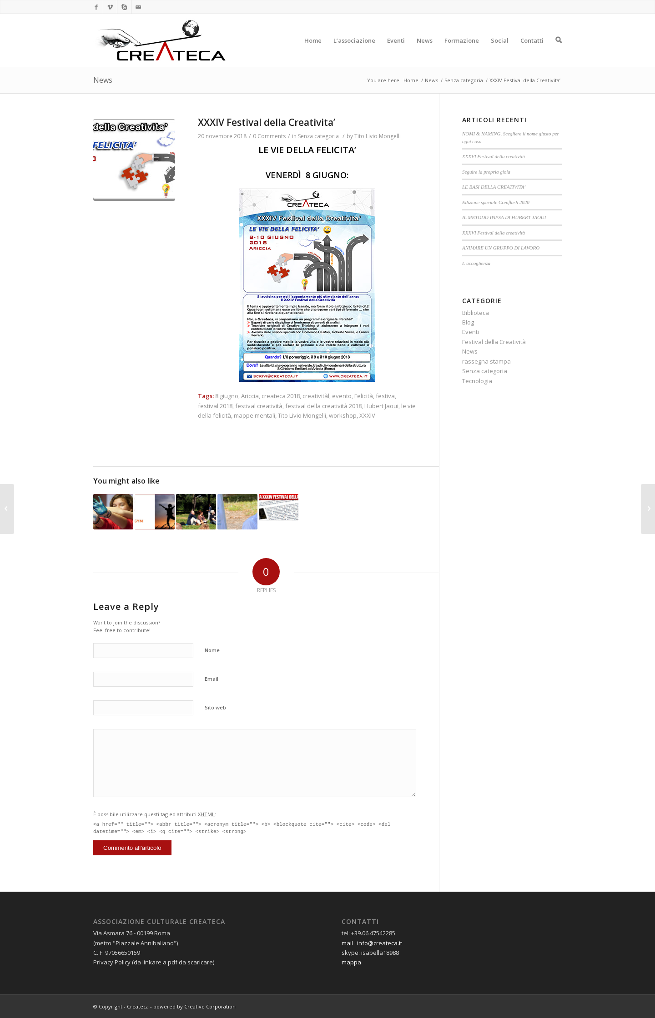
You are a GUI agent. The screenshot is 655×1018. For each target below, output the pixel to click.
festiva (385, 396)
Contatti (531, 51)
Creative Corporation (210, 1006)
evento (342, 396)
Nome (212, 650)
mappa (351, 962)
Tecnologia (477, 381)
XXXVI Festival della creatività (493, 156)
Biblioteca (475, 313)
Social (499, 51)
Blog (468, 322)
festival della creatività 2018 (323, 406)
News (424, 51)
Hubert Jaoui (381, 406)
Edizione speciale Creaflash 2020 (495, 202)
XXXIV (367, 415)
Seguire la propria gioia (486, 172)
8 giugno (226, 396)
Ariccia (250, 396)
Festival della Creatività (494, 342)
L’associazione (354, 51)
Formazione (461, 51)
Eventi (396, 51)
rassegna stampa (486, 361)
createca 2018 (281, 396)
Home (313, 51)
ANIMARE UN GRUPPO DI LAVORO (500, 247)
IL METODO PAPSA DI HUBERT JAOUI (504, 217)
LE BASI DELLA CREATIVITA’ (494, 187)
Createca (138, 1006)
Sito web (215, 707)
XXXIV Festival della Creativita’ (266, 122)
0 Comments (269, 136)
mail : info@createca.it (372, 943)
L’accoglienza (476, 263)
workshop (343, 415)
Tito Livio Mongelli (377, 136)
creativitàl (315, 396)
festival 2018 (215, 406)
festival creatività (258, 406)
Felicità (363, 396)
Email (211, 678)
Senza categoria (463, 80)
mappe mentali (254, 415)
